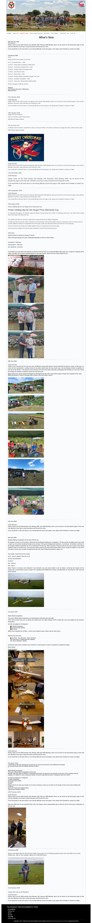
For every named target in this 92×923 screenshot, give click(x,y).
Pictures (54, 33)
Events (47, 33)
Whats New (24, 33)
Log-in (72, 33)
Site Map (10, 916)
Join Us (15, 33)
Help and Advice (36, 33)
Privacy (10, 914)
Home (9, 33)
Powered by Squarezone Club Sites (59, 921)
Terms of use (12, 918)
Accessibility (11, 909)
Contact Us (64, 33)
